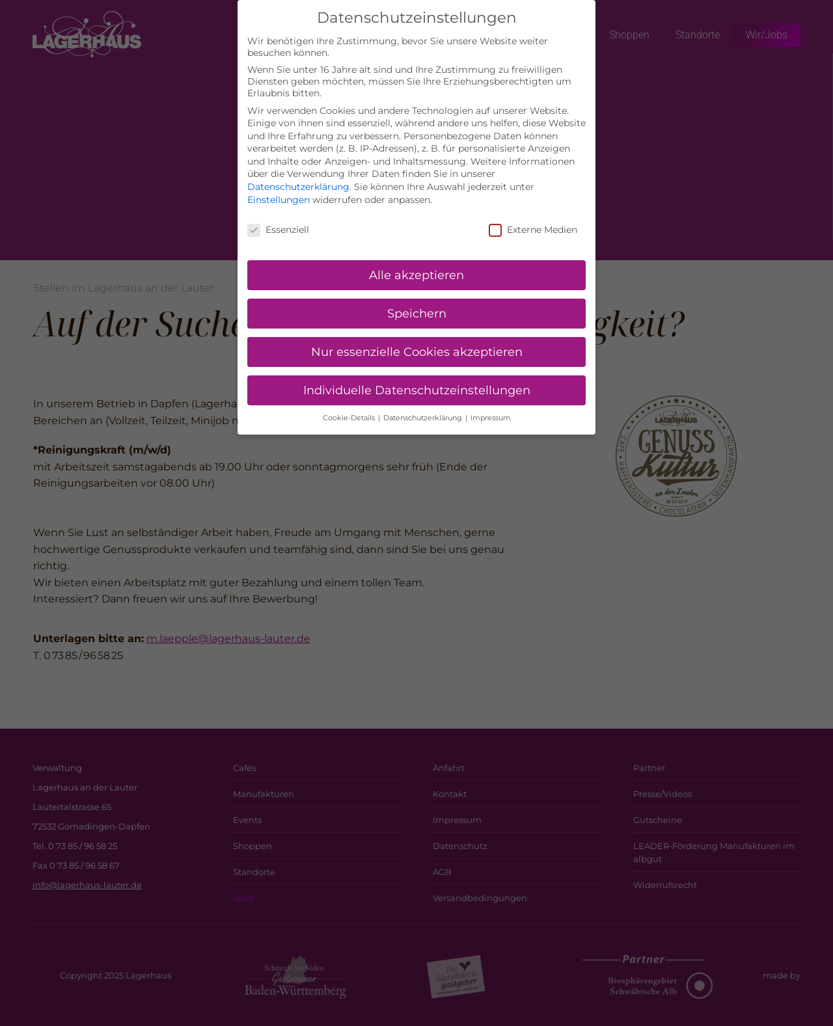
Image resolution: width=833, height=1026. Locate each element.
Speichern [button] (416, 301)
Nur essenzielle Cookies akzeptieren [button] (417, 339)
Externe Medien (533, 217)
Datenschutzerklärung (298, 174)
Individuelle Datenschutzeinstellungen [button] (416, 378)
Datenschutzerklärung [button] (423, 405)
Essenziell (278, 217)
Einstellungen (278, 187)
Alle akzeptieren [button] (416, 262)
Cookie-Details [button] (350, 405)
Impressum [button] (491, 405)
